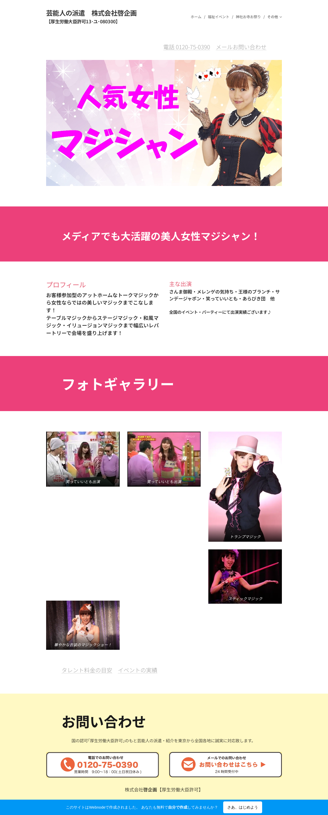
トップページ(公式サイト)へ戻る (144, 751)
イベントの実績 (137, 569)
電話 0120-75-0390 (186, 47)
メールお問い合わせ (241, 47)
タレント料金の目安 (86, 569)
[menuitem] (197, 16)
